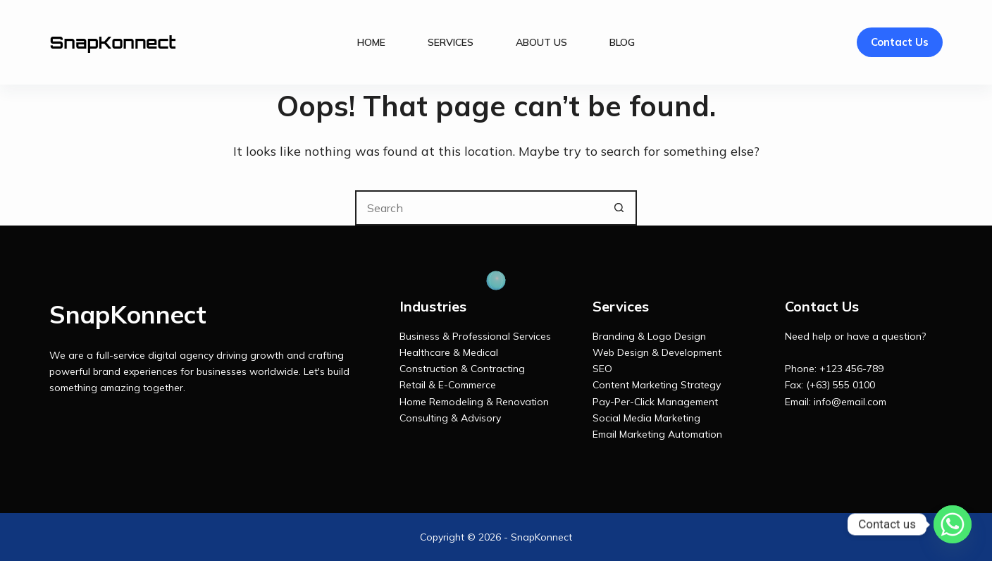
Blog (622, 42)
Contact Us (900, 42)
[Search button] (619, 208)
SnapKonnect (112, 42)
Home (371, 42)
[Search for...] (478, 208)
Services (450, 42)
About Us (541, 42)
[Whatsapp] (953, 524)
